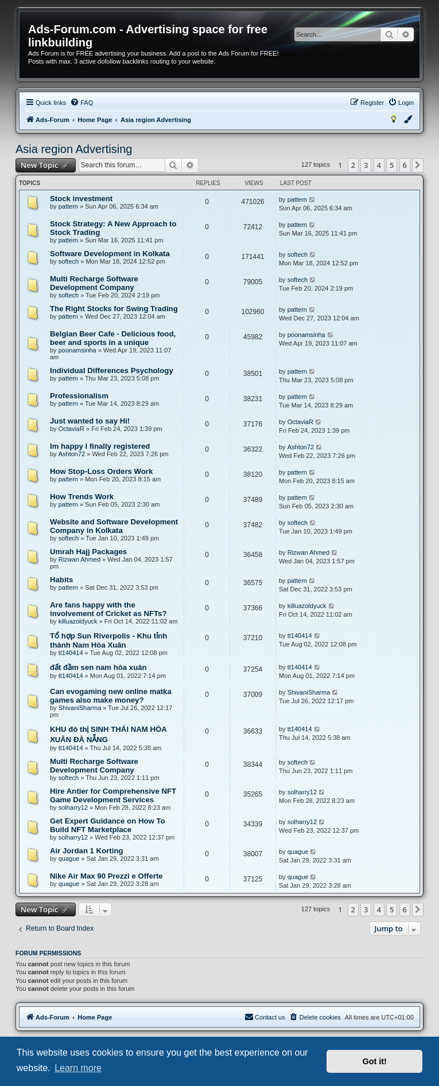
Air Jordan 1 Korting (86, 850)
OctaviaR (71, 428)
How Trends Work (82, 496)
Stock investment (81, 198)
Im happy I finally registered (100, 446)
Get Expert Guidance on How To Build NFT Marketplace (107, 825)
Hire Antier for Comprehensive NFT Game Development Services (113, 795)
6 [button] (405, 165)
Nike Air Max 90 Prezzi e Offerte (106, 876)
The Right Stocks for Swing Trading (114, 308)
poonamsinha (77, 350)
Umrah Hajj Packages (88, 551)
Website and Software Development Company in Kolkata (114, 526)
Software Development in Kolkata (110, 253)
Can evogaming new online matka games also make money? (111, 695)
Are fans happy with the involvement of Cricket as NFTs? (108, 609)
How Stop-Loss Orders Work (101, 471)
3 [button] (366, 165)
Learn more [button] (78, 1068)
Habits (61, 579)
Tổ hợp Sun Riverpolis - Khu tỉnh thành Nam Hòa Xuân (108, 640)
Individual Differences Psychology (111, 370)
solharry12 (73, 807)
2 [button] (353, 165)
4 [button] (379, 165)
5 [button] (392, 165)
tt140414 (71, 652)
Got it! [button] (375, 1061)
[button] (418, 165)
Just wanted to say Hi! (90, 421)
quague (69, 858)
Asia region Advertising (73, 149)
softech (69, 261)
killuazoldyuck (78, 621)
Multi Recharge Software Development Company (94, 283)
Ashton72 (72, 453)
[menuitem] (81, 102)
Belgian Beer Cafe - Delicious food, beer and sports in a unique (113, 338)
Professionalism (79, 395)
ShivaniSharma (80, 707)
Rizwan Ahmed (79, 559)
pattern (68, 206)
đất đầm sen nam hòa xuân (98, 667)
